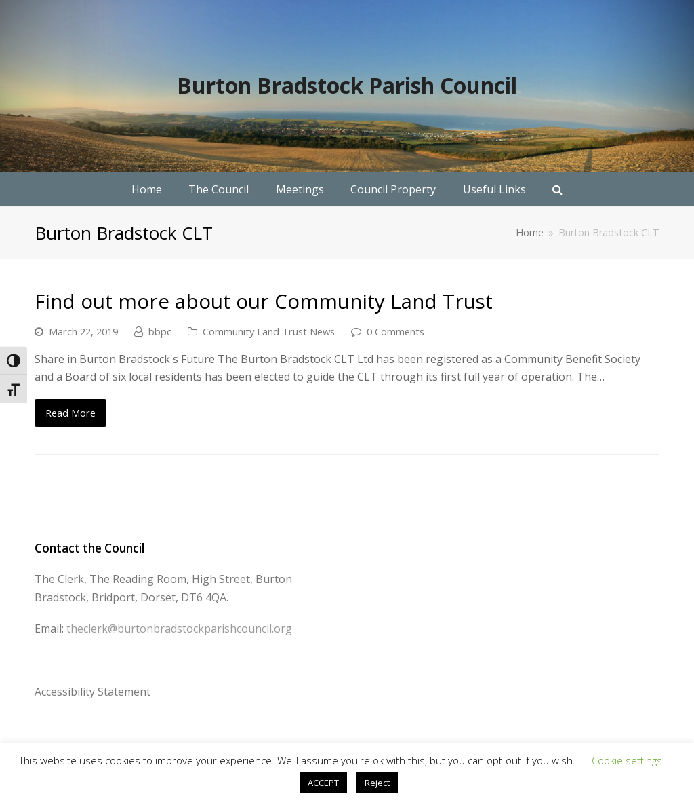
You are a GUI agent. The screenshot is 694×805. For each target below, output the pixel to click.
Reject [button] (377, 782)
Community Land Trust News (269, 331)
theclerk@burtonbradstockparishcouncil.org (179, 628)
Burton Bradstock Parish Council (347, 85)
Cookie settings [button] (627, 760)
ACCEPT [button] (323, 782)
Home (530, 232)
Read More (70, 412)
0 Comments (395, 331)
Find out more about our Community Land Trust (264, 301)
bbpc (159, 331)
